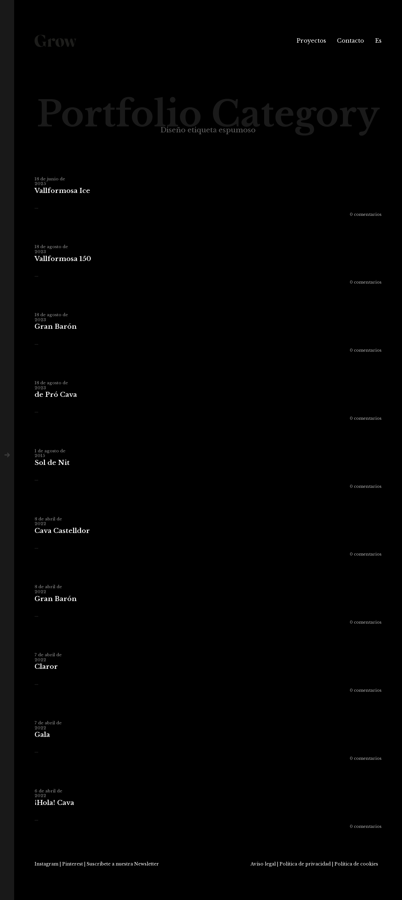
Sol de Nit (52, 463)
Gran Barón (56, 327)
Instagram (46, 864)
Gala (42, 735)
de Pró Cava (56, 395)
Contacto (350, 40)
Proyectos (311, 40)
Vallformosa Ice (62, 191)
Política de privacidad (305, 864)
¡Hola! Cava (54, 803)
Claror (46, 667)
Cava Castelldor (62, 531)
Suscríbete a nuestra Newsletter (123, 864)
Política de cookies (356, 864)
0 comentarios (366, 214)
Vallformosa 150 (63, 259)
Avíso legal (263, 864)
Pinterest (72, 864)
